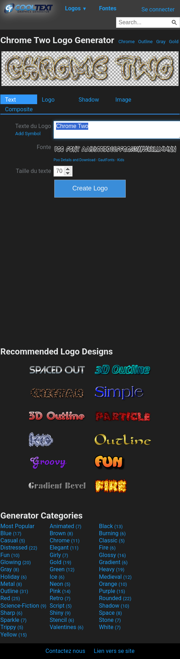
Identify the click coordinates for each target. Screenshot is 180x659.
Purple (112, 591)
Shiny (60, 612)
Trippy (11, 627)
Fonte (44, 147)
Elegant (64, 547)
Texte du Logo (33, 129)
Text (10, 99)
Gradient (113, 562)
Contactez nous (65, 651)
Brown (61, 533)
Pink (60, 591)
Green (62, 569)
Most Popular (17, 526)
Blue (10, 533)
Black (111, 526)
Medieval (115, 576)
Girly (59, 555)
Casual (12, 540)
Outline (145, 41)
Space (110, 612)
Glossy (112, 555)
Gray (161, 41)
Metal (11, 584)
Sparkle (13, 620)
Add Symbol (27, 133)
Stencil (62, 620)
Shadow (89, 99)
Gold (174, 41)
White (110, 627)
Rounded (115, 598)
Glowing (15, 562)
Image (123, 99)
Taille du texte (33, 171)
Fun (10, 555)
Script (61, 605)
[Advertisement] (67, 271)
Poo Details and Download (74, 160)
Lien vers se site (114, 651)
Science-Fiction (23, 605)
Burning (112, 533)
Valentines (67, 627)
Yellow (13, 634)
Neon (60, 584)
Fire (107, 547)
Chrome (126, 41)
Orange (113, 584)
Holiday (13, 576)
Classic (112, 540)
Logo (48, 99)
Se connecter (158, 9)
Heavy (111, 569)
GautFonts (106, 160)
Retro (60, 598)
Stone (110, 620)
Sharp (11, 612)
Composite (19, 109)
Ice (57, 576)
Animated (65, 526)
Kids (120, 160)
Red (10, 598)
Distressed (18, 547)
